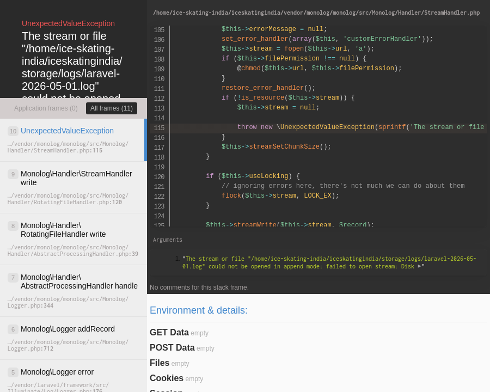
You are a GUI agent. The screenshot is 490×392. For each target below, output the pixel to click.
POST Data (172, 347)
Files (159, 362)
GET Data (169, 332)
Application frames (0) (46, 108)
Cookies (166, 378)
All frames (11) (111, 108)
